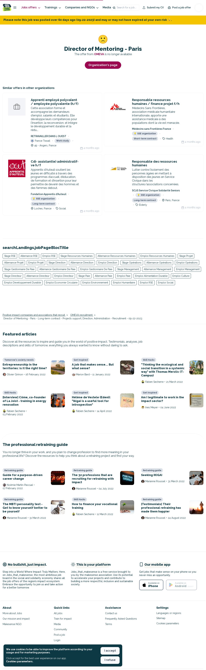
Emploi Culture (180, 276)
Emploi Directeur (63, 276)
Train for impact (63, 618)
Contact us (111, 613)
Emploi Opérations (187, 262)
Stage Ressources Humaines (77, 256)
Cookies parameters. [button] (19, 661)
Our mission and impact (16, 618)
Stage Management (128, 269)
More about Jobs (12, 613)
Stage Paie (84, 276)
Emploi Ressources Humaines (157, 256)
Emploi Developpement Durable (22, 282)
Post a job (59, 634)
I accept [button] (110, 650)
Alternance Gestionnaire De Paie (57, 269)
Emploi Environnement (95, 282)
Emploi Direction (107, 262)
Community (60, 629)
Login (57, 640)
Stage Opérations (131, 262)
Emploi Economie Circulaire (61, 282)
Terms (108, 624)
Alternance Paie (103, 276)
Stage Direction (57, 262)
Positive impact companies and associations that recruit (34, 315)
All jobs (58, 613)
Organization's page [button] (103, 65)
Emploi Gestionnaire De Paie (96, 269)
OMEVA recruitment (81, 315)
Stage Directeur (13, 276)
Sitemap (160, 618)
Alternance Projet (13, 262)
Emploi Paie (123, 276)
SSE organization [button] (145, 133)
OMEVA (99, 54)
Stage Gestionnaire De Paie (19, 269)
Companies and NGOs (82, 7)
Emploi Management (188, 269)
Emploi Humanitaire (124, 282)
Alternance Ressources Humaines (117, 256)
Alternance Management (157, 269)
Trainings (53, 7)
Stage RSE (10, 256)
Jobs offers (31, 7)
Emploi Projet (36, 262)
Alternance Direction (81, 262)
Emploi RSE (49, 256)
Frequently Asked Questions (121, 618)
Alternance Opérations (159, 262)
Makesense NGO (12, 624)
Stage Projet (186, 256)
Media (109, 7)
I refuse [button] (110, 660)
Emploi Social (165, 282)
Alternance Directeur (37, 276)
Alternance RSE (29, 256)
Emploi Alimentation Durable (151, 276)
